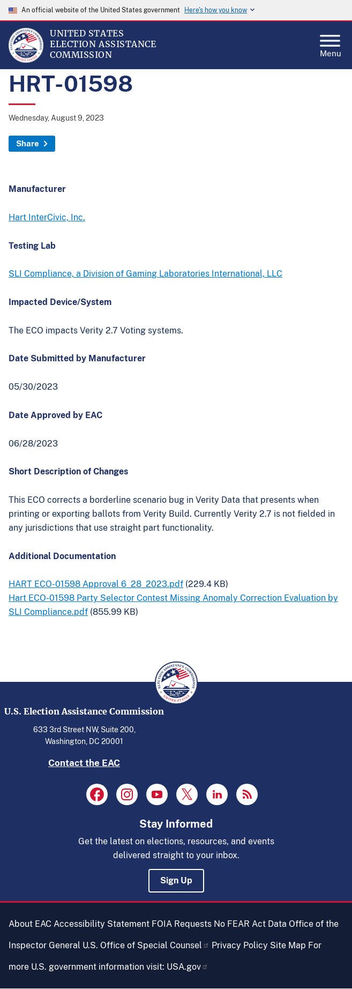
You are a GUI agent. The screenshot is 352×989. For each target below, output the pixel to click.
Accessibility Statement (101, 924)
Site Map (288, 945)
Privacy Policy (240, 945)
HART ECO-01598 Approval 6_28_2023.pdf (96, 584)
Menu (330, 43)
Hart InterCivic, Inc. (47, 217)
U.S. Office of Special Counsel (146, 945)
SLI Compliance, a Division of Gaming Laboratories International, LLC (145, 274)
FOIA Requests (182, 924)
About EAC (30, 924)
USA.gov (187, 967)
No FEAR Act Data (250, 924)
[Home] (26, 60)
